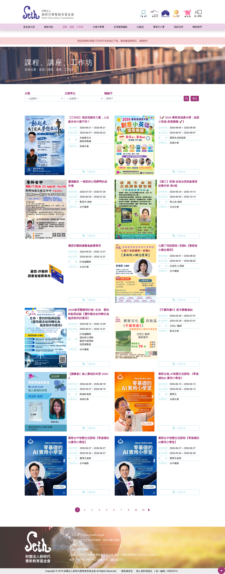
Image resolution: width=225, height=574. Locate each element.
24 (143, 510)
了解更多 (89, 171)
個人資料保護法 (144, 571)
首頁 (42, 69)
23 (136, 510)
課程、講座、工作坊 (60, 69)
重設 (194, 98)
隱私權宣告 (127, 571)
